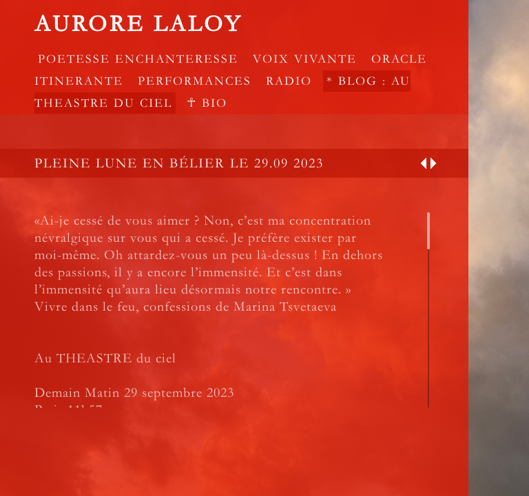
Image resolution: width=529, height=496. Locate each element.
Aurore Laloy (138, 24)
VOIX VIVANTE (305, 59)
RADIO (289, 81)
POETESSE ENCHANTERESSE (138, 59)
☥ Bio (207, 103)
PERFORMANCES (194, 81)
